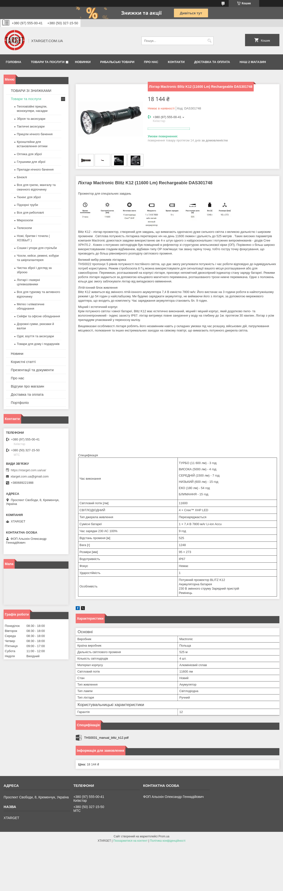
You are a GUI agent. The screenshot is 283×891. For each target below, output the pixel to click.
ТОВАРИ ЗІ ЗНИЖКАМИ (31, 91)
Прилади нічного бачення (35, 169)
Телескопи (24, 228)
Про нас (151, 62)
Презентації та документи (32, 370)
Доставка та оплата (212, 62)
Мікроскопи (25, 220)
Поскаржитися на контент (130, 840)
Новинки (83, 62)
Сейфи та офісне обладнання (38, 316)
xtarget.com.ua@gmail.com (30, 476)
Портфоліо (20, 403)
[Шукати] (209, 41)
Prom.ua (164, 836)
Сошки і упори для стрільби (37, 248)
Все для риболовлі (30, 212)
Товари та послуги (47, 62)
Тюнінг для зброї (29, 197)
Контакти (176, 62)
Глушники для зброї (31, 162)
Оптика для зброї (29, 154)
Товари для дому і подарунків (38, 344)
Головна (13, 62)
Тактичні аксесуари (30, 126)
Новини (17, 353)
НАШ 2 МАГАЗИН (253, 62)
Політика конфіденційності (167, 840)
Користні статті (23, 362)
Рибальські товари (117, 62)
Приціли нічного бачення (35, 134)
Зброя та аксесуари (31, 119)
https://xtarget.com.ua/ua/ (28, 470)
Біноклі (22, 177)
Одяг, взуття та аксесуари (35, 336)
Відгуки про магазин (27, 386)
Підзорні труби (27, 205)
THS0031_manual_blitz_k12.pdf (106, 737)
